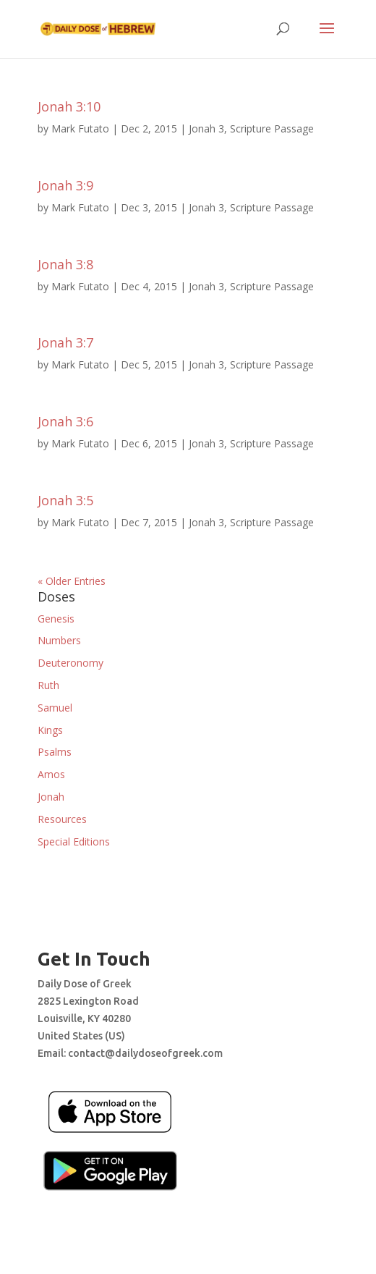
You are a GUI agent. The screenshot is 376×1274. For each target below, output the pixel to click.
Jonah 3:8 (65, 264)
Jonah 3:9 (65, 185)
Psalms (55, 752)
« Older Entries (72, 581)
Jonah (51, 796)
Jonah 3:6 (65, 421)
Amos (51, 774)
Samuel (55, 707)
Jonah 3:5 (65, 500)
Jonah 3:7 (65, 342)
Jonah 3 (206, 128)
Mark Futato (80, 128)
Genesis (56, 618)
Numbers (59, 640)
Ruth (48, 685)
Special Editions (74, 841)
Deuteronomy (70, 663)
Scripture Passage (272, 128)
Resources (62, 819)
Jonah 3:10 (69, 106)
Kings (50, 730)
